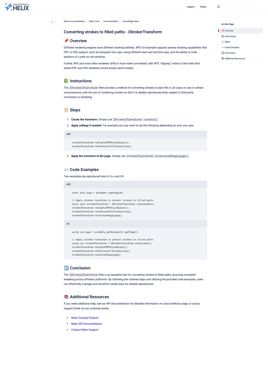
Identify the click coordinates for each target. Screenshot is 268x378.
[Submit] (218, 7)
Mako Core (94, 21)
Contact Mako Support (84, 329)
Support (191, 6)
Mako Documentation (74, 21)
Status (203, 6)
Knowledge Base (131, 21)
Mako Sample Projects (84, 317)
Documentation (111, 21)
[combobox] (238, 7)
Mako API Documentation (86, 323)
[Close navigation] (52, 22)
